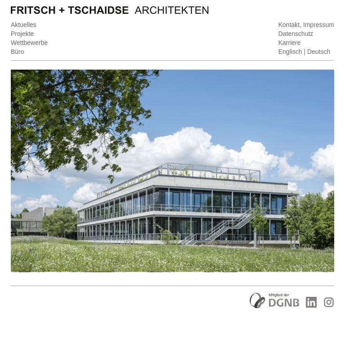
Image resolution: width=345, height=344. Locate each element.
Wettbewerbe (29, 42)
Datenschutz (296, 33)
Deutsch (318, 51)
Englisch (290, 51)
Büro (17, 51)
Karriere (290, 42)
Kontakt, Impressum (307, 24)
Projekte (22, 33)
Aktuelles (23, 24)
